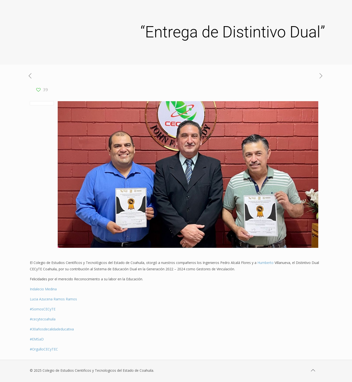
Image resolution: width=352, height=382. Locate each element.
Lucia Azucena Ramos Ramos (53, 299)
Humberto (266, 262)
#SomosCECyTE (42, 309)
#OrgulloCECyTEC (44, 349)
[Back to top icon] (313, 370)
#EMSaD (37, 339)
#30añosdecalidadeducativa (52, 329)
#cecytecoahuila (42, 319)
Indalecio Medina (43, 289)
